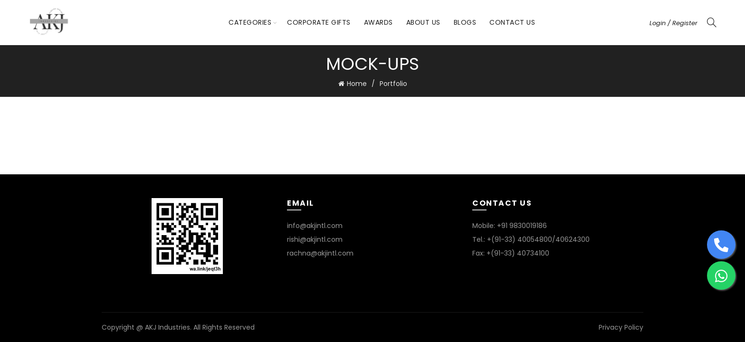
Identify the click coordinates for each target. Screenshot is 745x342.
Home (357, 83)
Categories (250, 22)
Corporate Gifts (319, 22)
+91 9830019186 (522, 225)
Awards (378, 22)
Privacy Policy (621, 327)
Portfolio (393, 83)
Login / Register (673, 23)
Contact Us (512, 22)
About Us (423, 22)
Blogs (465, 22)
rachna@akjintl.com (320, 253)
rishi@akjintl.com (315, 239)
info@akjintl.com (315, 225)
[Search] (711, 22)
